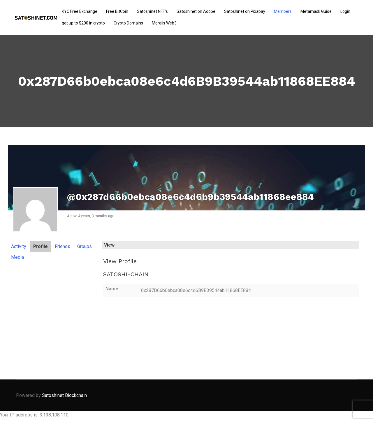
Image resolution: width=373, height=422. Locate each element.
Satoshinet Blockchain (64, 395)
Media (17, 257)
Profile (40, 246)
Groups (84, 246)
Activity (18, 246)
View (109, 245)
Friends (62, 246)
